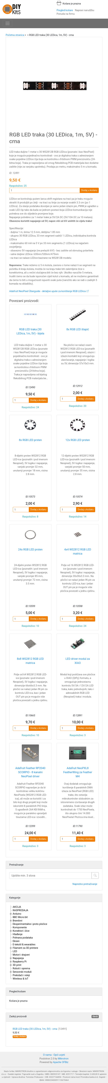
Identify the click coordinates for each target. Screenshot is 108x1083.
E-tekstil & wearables (24, 944)
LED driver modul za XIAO (77, 661)
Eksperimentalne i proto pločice (30, 924)
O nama (47, 1054)
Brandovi (17, 920)
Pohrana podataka (23, 937)
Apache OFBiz (60, 1062)
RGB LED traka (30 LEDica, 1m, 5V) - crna (40, 1028)
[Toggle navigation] (7, 23)
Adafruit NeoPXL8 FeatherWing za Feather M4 (77, 772)
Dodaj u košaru (89, 190)
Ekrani (16, 941)
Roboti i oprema (21, 968)
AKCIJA (17, 907)
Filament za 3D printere (25, 948)
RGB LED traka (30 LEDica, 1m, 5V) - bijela (30, 331)
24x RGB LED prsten (30, 549)
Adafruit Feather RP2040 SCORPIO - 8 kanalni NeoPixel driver (30, 772)
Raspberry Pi (20, 961)
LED (15, 951)
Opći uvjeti (59, 1054)
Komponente (20, 927)
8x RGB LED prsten (30, 440)
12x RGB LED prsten (77, 440)
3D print (17, 965)
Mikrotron (63, 1058)
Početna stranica (15, 35)
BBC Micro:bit (20, 917)
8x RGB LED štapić (77, 329)
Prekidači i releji (21, 975)
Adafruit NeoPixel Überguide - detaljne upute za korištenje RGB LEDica (47, 291)
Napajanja (18, 958)
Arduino (17, 913)
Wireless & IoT (20, 978)
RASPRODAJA (20, 910)
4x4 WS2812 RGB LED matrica (77, 551)
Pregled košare (65, 10)
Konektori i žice (21, 930)
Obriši (95, 1016)
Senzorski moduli (22, 971)
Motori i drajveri (21, 954)
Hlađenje (17, 934)
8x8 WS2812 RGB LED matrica (30, 661)
